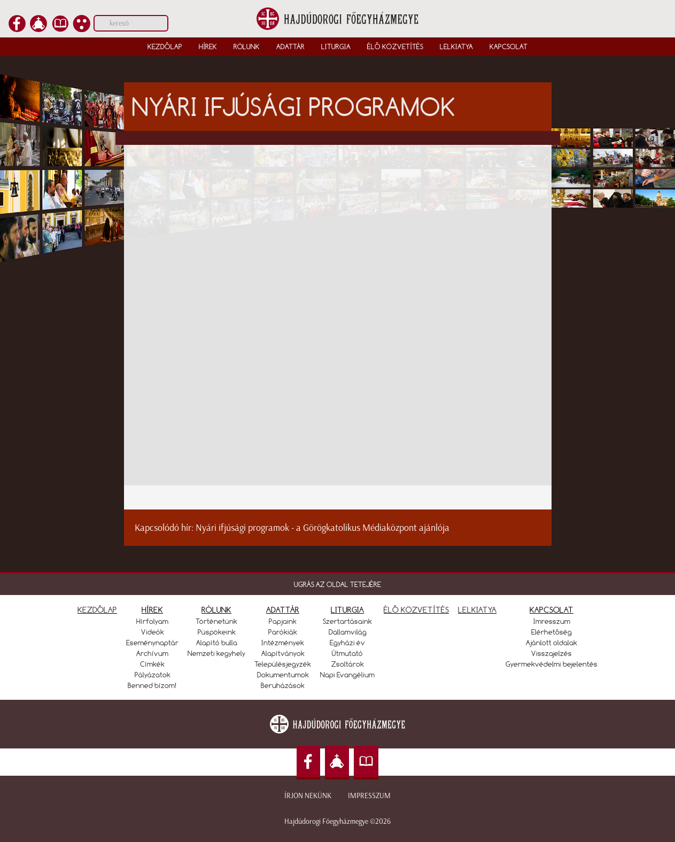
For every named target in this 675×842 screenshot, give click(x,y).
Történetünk (216, 621)
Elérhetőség (551, 632)
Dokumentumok (283, 674)
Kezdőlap (165, 46)
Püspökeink (217, 632)
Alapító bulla (216, 642)
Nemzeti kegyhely (216, 653)
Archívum (152, 653)
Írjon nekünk (307, 795)
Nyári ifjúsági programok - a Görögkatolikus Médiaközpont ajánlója (322, 528)
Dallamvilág (348, 632)
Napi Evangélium (347, 674)
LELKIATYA (477, 610)
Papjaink (283, 621)
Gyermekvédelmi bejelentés (552, 664)
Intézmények (282, 642)
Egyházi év (347, 642)
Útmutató (347, 653)
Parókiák (282, 632)
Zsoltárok (347, 664)
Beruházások (283, 685)
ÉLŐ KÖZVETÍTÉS (416, 610)
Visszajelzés (551, 653)
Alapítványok (283, 653)
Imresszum (551, 621)
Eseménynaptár (152, 642)
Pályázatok (152, 674)
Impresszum (369, 795)
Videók (152, 632)
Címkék (152, 664)
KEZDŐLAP (97, 610)
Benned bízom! (152, 685)
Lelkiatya (456, 46)
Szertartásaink (347, 621)
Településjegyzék (282, 664)
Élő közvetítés (395, 46)
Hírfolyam (152, 621)
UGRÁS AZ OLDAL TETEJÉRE (337, 584)
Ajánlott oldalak (551, 642)
